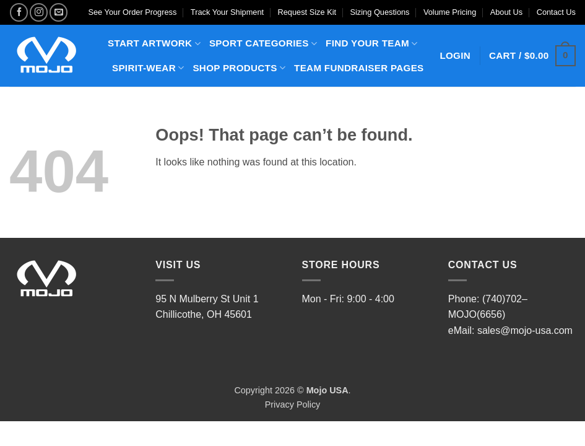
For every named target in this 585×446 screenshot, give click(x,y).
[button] (532, 56)
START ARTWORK (154, 44)
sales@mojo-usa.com (525, 330)
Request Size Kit (307, 12)
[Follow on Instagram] (39, 12)
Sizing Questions (379, 12)
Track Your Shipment (227, 12)
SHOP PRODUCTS (239, 68)
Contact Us (556, 12)
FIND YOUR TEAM (371, 44)
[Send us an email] (58, 12)
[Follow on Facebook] (19, 12)
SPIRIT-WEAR (148, 68)
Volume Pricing (449, 12)
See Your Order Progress (132, 12)
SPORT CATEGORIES (263, 44)
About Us (506, 12)
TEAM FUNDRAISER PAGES (358, 68)
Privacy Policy (293, 404)
